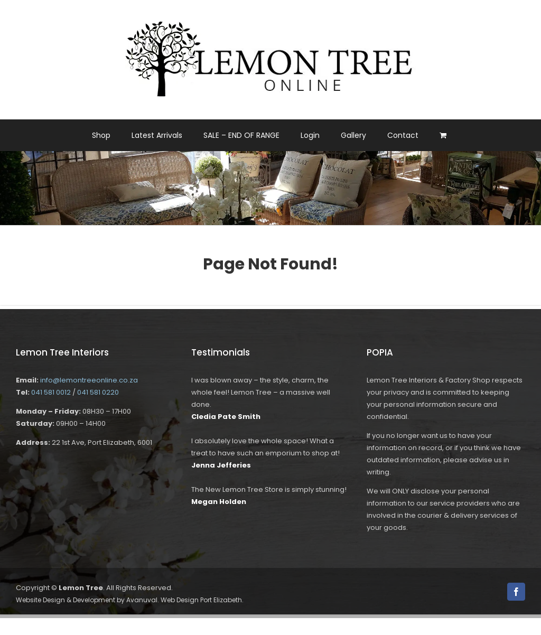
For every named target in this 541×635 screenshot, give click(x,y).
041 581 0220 (98, 392)
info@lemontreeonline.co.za (89, 380)
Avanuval (141, 599)
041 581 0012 (51, 392)
